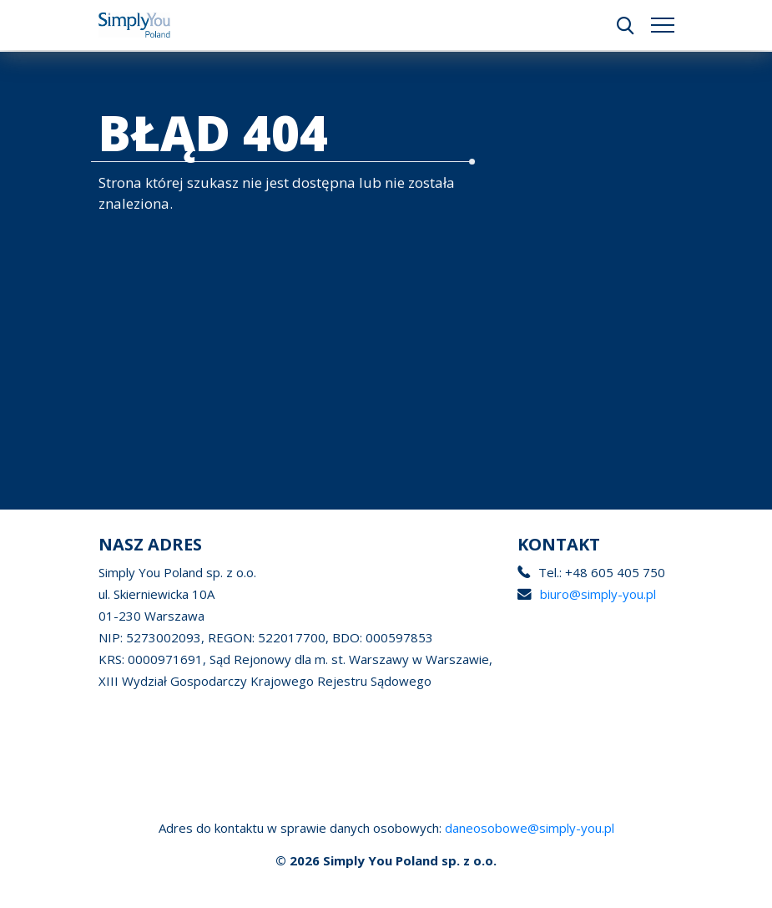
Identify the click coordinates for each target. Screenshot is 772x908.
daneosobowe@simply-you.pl (529, 827)
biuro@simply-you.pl (596, 594)
